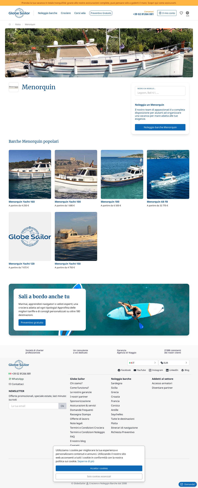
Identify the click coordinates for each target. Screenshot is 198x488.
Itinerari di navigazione (124, 427)
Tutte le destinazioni (122, 418)
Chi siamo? (76, 383)
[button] (47, 13)
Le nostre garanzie (81, 392)
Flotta (114, 423)
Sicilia (114, 387)
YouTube (140, 370)
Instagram (156, 370)
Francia (115, 401)
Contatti (74, 445)
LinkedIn (172, 370)
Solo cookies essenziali (99, 476)
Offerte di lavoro (79, 418)
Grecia (115, 392)
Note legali (76, 423)
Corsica (115, 405)
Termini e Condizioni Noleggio (87, 432)
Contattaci (16, 384)
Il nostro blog (78, 441)
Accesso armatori (162, 383)
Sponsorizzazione (80, 401)
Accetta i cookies (99, 468)
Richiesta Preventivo (122, 432)
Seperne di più (86, 461)
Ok (62, 406)
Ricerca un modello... (146, 88)
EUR (174, 362)
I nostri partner (79, 396)
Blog (185, 370)
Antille (114, 410)
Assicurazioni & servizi (83, 405)
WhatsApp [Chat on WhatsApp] (16, 379)
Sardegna (116, 383)
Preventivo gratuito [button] (32, 322)
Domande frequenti (81, 410)
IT (142, 362)
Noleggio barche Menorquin (160, 127)
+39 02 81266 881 (20, 373)
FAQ (72, 436)
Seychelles (117, 414)
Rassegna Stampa (80, 414)
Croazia (115, 396)
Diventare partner (162, 387)
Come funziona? (79, 387)
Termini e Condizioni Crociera (87, 427)
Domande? (187, 484)
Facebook (124, 370)
